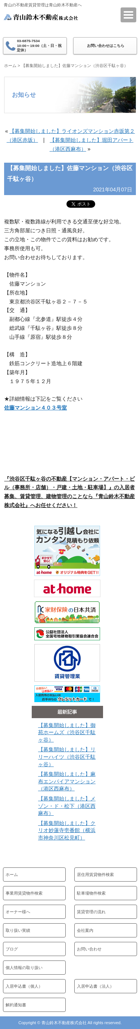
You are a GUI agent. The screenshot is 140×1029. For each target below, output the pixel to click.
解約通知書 (16, 1005)
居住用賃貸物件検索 (95, 874)
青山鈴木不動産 (41, 22)
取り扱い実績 (18, 930)
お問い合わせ (89, 949)
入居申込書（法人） (95, 986)
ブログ (12, 949)
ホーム (10, 65)
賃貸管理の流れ (91, 911)
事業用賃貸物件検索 (24, 893)
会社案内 (85, 930)
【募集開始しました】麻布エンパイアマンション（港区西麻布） (67, 781)
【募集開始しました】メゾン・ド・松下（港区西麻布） (67, 806)
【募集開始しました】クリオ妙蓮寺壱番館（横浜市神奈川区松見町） (67, 830)
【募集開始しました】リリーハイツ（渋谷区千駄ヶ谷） (67, 756)
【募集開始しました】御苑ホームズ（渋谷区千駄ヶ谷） (67, 732)
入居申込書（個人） (24, 986)
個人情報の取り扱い (24, 967)
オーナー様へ (18, 911)
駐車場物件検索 (91, 893)
